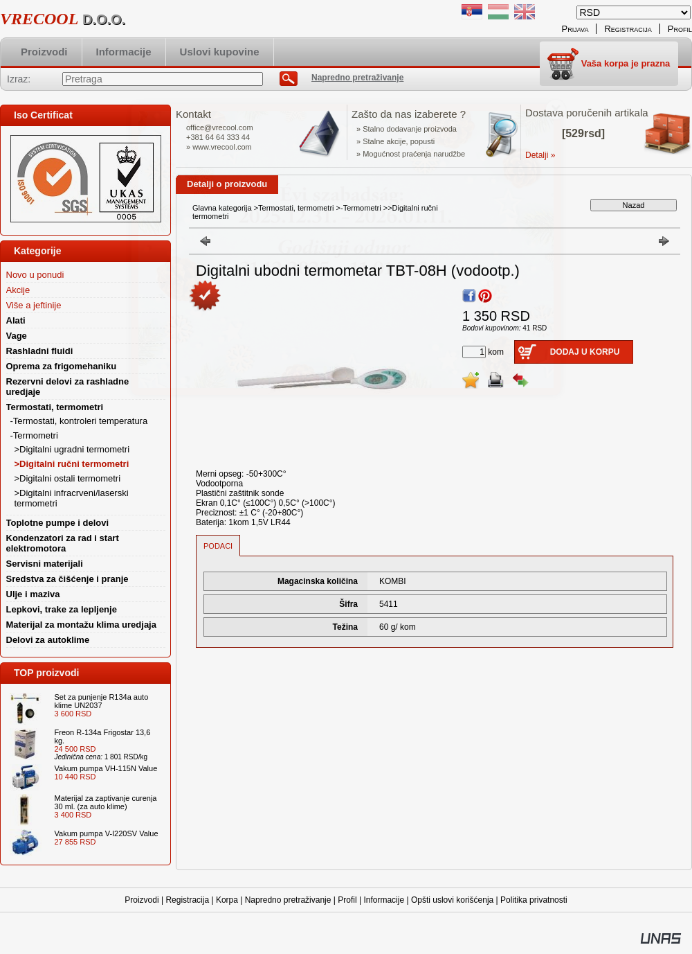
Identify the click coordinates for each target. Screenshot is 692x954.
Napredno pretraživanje (288, 900)
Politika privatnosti (533, 900)
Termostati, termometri (296, 208)
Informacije (383, 900)
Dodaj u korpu (585, 352)
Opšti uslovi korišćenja (452, 900)
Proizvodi (141, 900)
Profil (347, 900)
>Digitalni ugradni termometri (72, 449)
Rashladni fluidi (39, 351)
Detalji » (540, 155)
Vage (16, 335)
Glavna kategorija (222, 208)
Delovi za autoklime (48, 640)
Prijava (575, 29)
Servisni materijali (44, 563)
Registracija (187, 900)
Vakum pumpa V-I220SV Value (106, 833)
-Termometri (360, 208)
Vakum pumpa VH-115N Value (106, 768)
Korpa (227, 900)
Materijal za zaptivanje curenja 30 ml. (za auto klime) (106, 802)
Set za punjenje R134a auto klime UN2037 (102, 701)
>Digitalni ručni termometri (72, 464)
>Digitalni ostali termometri (68, 478)
